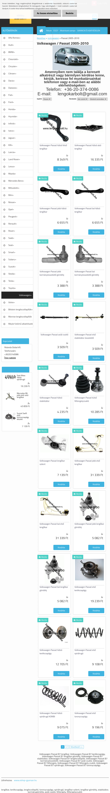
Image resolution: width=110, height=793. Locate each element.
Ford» (11, 102)
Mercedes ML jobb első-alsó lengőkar (22, 395)
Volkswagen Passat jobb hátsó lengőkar (53, 210)
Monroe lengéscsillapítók (20, 316)
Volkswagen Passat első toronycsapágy (85, 715)
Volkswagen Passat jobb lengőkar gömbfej (89, 525)
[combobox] (83, 99)
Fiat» (10, 95)
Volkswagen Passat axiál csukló (54, 334)
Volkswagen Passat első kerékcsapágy (85, 588)
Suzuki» (12, 266)
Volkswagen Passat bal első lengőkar (52, 525)
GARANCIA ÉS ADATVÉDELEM (88, 30)
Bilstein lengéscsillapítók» (20, 309)
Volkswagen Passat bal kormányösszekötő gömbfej (87, 273)
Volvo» (11, 302)
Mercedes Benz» (16, 180)
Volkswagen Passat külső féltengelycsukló (86, 399)
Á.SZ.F (55, 30)
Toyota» (12, 288)
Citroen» (12, 73)
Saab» (11, 238)
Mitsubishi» (13, 188)
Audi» (11, 45)
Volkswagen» (25, 295)
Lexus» (11, 166)
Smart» (11, 252)
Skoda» (11, 273)
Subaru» (12, 259)
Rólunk (49, 30)
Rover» (11, 230)
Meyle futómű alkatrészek (20, 323)
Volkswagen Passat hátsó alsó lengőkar (88, 147)
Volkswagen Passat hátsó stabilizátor (51, 399)
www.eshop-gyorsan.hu (25, 780)
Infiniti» (12, 123)
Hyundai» (12, 116)
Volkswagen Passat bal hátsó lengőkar (87, 210)
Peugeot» (13, 216)
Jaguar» (12, 138)
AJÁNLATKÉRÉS (47, 37)
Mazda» (12, 173)
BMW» (11, 52)
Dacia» (11, 80)
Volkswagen (53, 38)
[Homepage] (42, 30)
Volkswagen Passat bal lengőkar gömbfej (54, 588)
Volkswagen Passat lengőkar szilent (52, 462)
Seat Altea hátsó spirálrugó (21, 377)
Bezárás (69, 13)
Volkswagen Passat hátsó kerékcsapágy (51, 651)
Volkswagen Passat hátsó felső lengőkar (53, 147)
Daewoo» (12, 87)
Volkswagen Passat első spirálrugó (85, 651)
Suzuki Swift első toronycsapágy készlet (23, 416)
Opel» (11, 209)
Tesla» (11, 281)
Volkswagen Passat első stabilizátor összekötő (85, 336)
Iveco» (11, 130)
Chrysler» (12, 66)
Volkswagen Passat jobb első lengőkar (87, 462)
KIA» (10, 145)
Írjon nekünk (10, 357)
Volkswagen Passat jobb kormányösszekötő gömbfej (52, 273)
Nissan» (12, 202)
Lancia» (12, 152)
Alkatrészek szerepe (67, 30)
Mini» (11, 195)
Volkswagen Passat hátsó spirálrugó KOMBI (51, 715)
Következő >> (77, 747)
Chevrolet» (13, 59)
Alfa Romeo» (14, 37)
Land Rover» (14, 159)
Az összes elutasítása (47, 13)
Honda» (12, 109)
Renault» (12, 223)
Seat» (11, 245)
